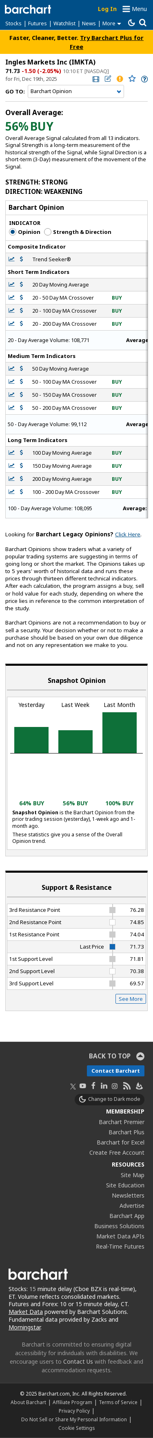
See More (131, 998)
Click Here (127, 534)
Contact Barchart (115, 1070)
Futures (37, 23)
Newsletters (128, 1195)
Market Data (26, 1312)
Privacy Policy (74, 1410)
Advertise (132, 1205)
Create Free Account (116, 1152)
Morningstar (24, 1327)
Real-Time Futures (120, 1246)
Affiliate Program (72, 1402)
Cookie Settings (76, 1428)
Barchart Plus (126, 1132)
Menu (139, 9)
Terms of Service (118, 1402)
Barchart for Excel (120, 1142)
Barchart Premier (121, 1122)
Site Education (125, 1185)
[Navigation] (76, 91)
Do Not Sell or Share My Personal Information (74, 1419)
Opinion (24, 232)
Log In (107, 9)
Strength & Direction (77, 232)
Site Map (132, 1175)
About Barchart (28, 1402)
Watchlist (64, 23)
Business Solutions (119, 1226)
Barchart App (126, 1216)
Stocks (13, 23)
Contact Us (78, 1361)
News (89, 23)
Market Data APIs (120, 1236)
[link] (95, 79)
